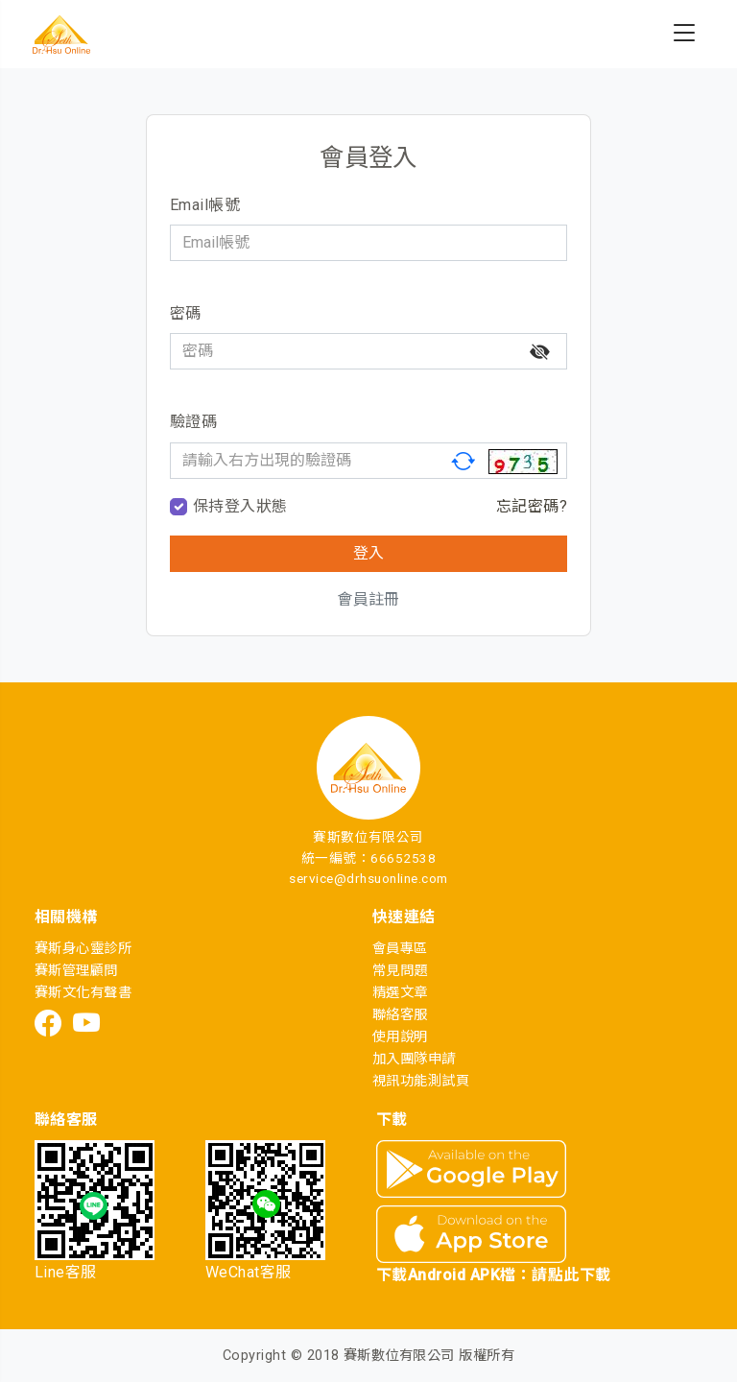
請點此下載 (571, 1275)
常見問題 (400, 971)
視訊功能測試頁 (420, 1081)
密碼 (186, 313)
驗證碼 (193, 422)
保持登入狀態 (240, 506)
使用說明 (400, 1037)
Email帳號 (205, 205)
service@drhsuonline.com (368, 878)
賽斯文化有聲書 (83, 993)
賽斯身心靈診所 (83, 949)
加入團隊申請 (414, 1059)
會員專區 (400, 949)
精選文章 (400, 993)
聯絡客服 (400, 1015)
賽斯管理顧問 (76, 971)
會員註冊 (368, 599)
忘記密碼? (531, 506)
